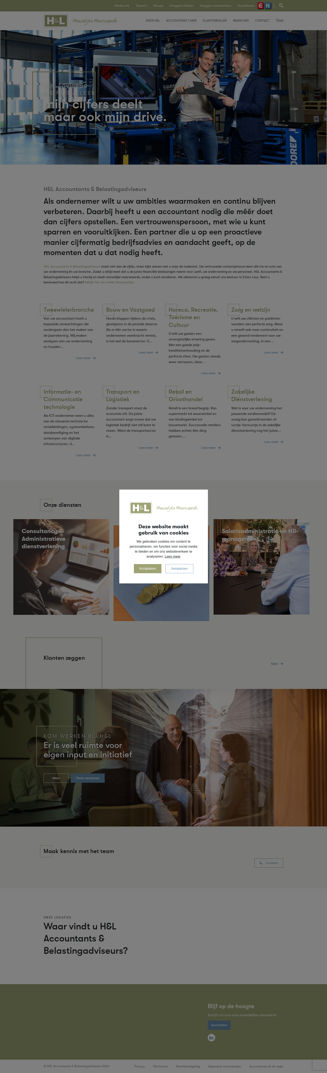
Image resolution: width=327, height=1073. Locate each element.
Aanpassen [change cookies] (179, 568)
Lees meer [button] (173, 556)
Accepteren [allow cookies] (147, 568)
